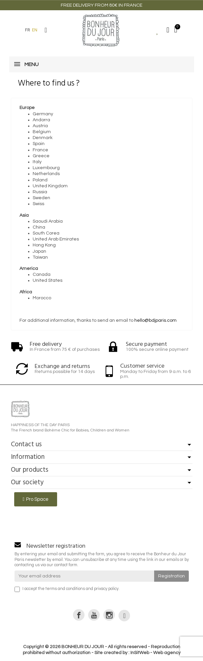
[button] (46, 30)
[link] (79, 615)
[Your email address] (84, 576)
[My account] (168, 30)
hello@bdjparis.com (155, 320)
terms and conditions (65, 589)
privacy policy (106, 589)
